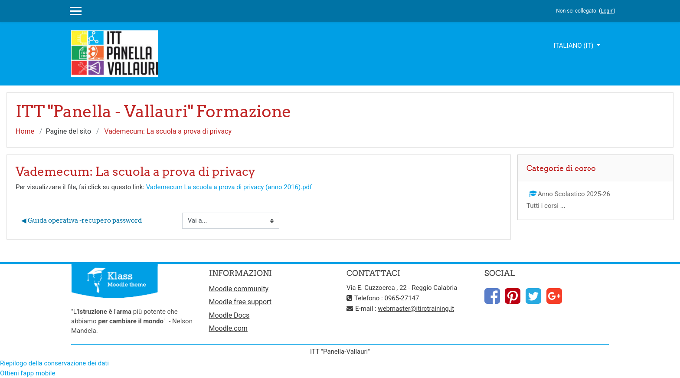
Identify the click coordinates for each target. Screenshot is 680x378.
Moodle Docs (229, 315)
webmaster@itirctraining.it (416, 308)
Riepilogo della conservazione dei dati (54, 363)
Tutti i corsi (542, 206)
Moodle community (239, 289)
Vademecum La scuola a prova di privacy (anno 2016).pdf (229, 187)
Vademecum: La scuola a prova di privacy (168, 131)
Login (607, 11)
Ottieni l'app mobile (27, 373)
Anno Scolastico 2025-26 (569, 194)
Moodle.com (228, 328)
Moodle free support (240, 302)
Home (25, 131)
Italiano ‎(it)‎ (574, 45)
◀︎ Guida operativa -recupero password (81, 220)
